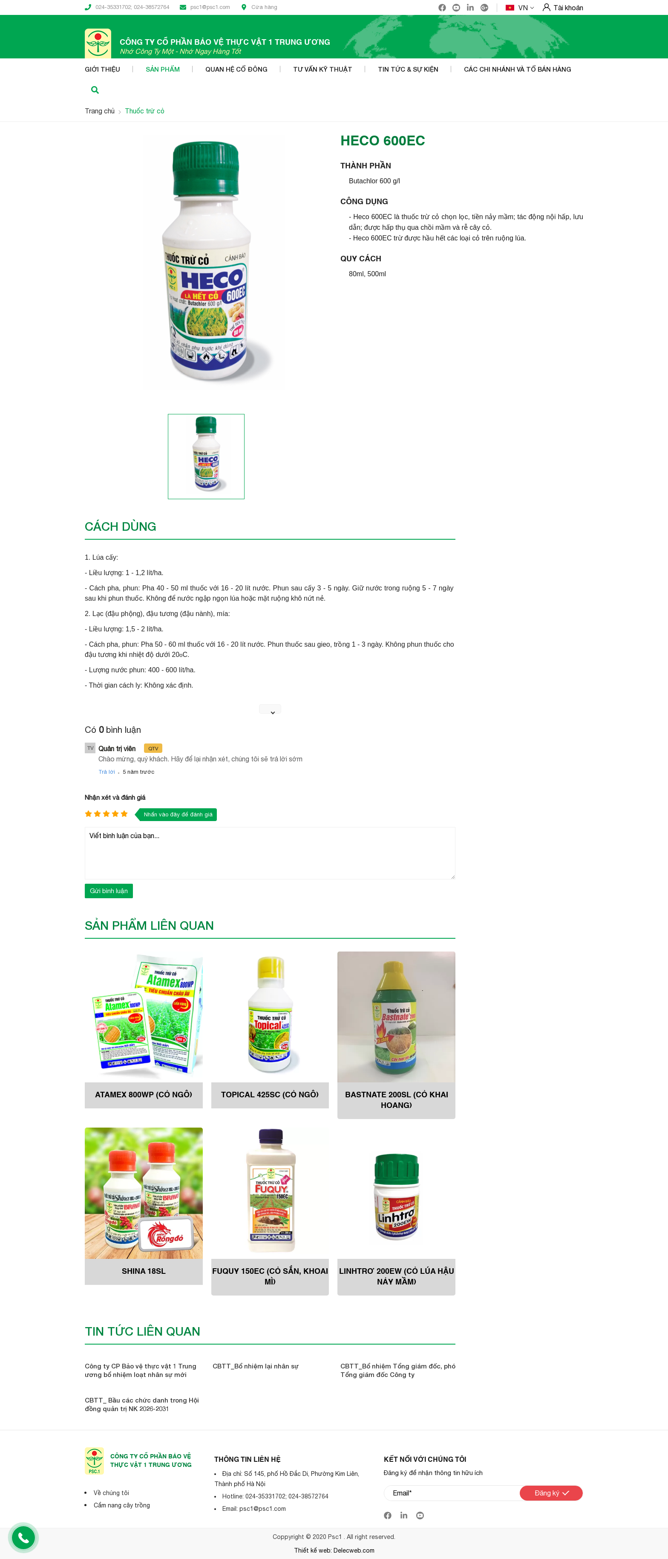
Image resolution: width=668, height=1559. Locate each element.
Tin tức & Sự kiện (408, 69)
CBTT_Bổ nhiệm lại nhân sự (256, 1366)
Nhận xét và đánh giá (115, 797)
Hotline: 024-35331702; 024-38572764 (275, 1496)
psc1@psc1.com (205, 7)
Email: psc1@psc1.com (254, 1508)
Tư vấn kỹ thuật (322, 69)
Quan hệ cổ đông (236, 69)
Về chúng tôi (111, 1493)
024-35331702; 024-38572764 (127, 7)
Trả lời (106, 772)
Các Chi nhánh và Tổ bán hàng (517, 69)
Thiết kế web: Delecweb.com (334, 1550)
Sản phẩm (163, 69)
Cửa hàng (259, 7)
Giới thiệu (102, 69)
